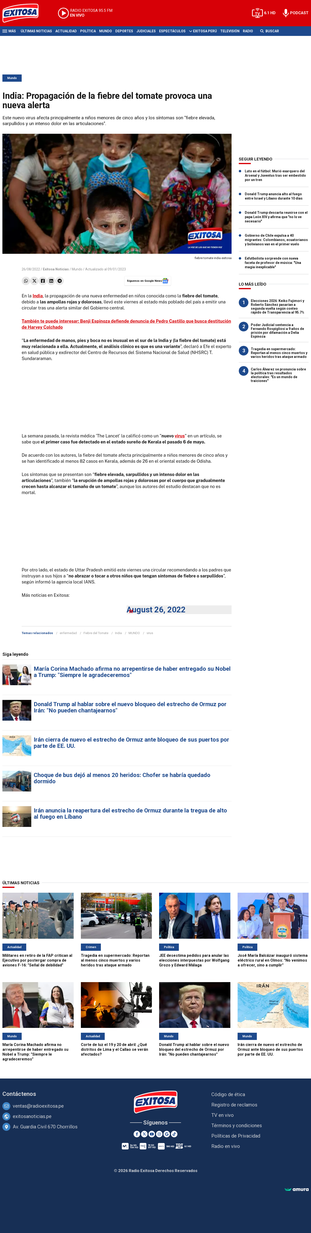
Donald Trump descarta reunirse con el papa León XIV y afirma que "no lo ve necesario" (276, 217)
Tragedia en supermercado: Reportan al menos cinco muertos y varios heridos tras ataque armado (279, 353)
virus (180, 435)
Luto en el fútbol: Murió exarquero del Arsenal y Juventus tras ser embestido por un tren (275, 175)
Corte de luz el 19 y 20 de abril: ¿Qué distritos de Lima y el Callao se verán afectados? (114, 1049)
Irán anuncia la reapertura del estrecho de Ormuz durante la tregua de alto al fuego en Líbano (130, 813)
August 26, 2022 (156, 609)
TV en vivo (222, 1115)
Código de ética (228, 1094)
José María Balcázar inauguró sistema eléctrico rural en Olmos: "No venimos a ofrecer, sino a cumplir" (273, 960)
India (118, 633)
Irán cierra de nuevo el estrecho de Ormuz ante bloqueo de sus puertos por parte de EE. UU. (131, 742)
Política (88, 31)
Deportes (124, 31)
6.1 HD (270, 13)
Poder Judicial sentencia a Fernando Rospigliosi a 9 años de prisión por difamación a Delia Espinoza (277, 330)
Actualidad (66, 31)
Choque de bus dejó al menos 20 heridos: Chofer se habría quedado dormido (122, 778)
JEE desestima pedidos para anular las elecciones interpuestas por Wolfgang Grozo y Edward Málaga (194, 960)
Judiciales (146, 31)
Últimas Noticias (36, 31)
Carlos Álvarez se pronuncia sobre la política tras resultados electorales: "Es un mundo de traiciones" (278, 375)
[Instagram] (159, 1134)
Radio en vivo (225, 1146)
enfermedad (68, 633)
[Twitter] (144, 1134)
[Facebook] (137, 1134)
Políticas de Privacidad (235, 1136)
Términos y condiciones (236, 1125)
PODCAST (299, 13)
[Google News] (166, 1134)
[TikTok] (174, 1134)
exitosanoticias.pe (32, 1116)
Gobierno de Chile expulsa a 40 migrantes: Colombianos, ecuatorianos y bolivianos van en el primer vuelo (276, 240)
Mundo (105, 31)
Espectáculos (172, 31)
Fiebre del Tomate (96, 633)
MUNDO (134, 633)
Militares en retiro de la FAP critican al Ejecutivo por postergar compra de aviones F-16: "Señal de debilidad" (37, 960)
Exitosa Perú (205, 31)
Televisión (230, 31)
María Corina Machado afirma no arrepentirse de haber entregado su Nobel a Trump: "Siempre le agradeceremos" (132, 671)
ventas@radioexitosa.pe (38, 1106)
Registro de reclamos (234, 1105)
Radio (248, 31)
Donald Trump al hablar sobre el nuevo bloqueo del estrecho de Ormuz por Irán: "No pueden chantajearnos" (130, 707)
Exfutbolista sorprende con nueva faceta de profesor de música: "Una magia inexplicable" (273, 262)
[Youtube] (152, 1134)
